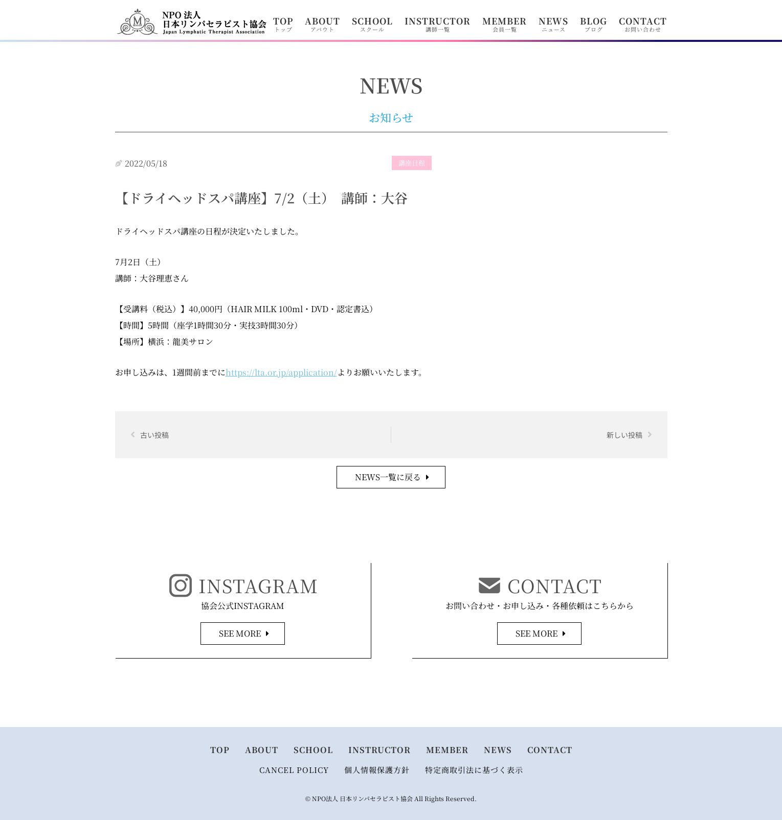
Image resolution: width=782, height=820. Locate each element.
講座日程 (411, 163)
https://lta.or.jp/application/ (281, 372)
